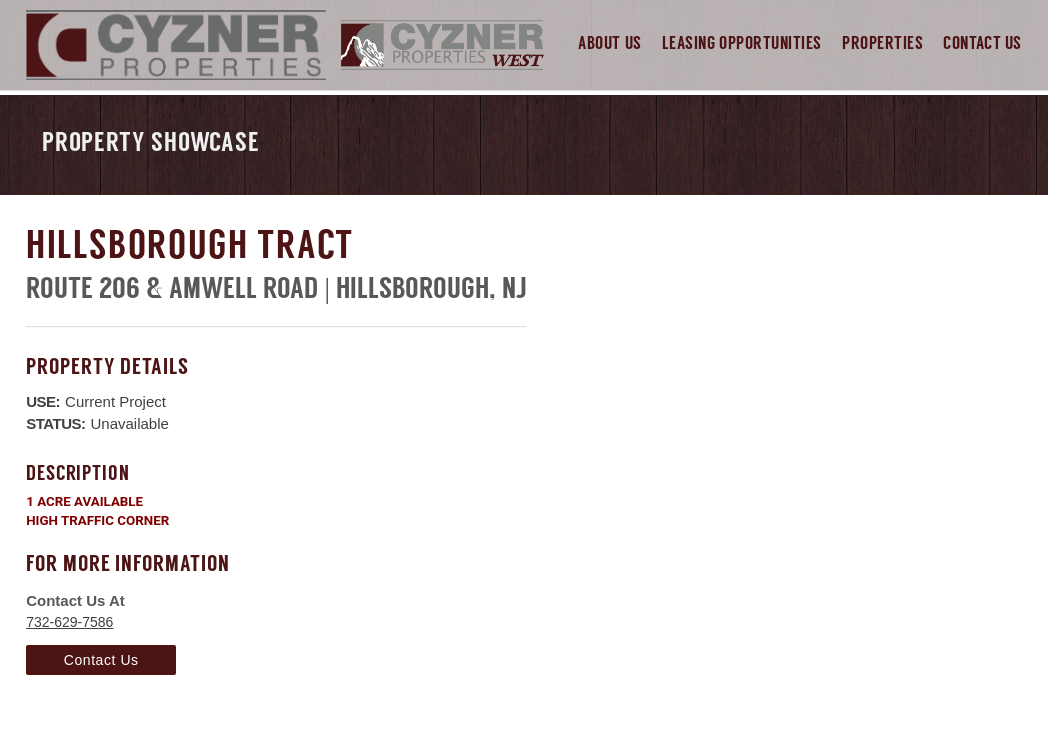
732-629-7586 (69, 622)
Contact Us (982, 44)
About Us (609, 44)
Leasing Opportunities (742, 44)
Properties (882, 44)
